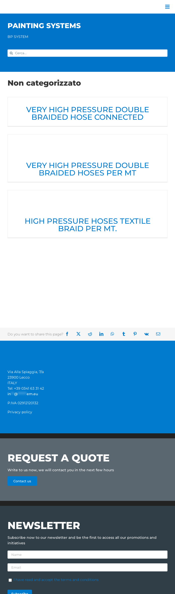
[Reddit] (92, 334)
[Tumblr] (125, 334)
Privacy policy (20, 412)
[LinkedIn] (103, 334)
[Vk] (148, 334)
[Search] (11, 53)
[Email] (160, 334)
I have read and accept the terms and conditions (56, 579)
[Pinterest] (137, 334)
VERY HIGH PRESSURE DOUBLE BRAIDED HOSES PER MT (87, 169)
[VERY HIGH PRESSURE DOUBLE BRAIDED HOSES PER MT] (87, 147)
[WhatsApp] (114, 334)
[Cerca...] (87, 53)
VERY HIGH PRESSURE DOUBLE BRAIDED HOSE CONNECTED (87, 113)
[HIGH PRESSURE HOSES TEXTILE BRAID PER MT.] (87, 203)
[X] (80, 334)
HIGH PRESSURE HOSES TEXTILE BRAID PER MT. (88, 224)
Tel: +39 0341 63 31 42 (26, 388)
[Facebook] (69, 334)
